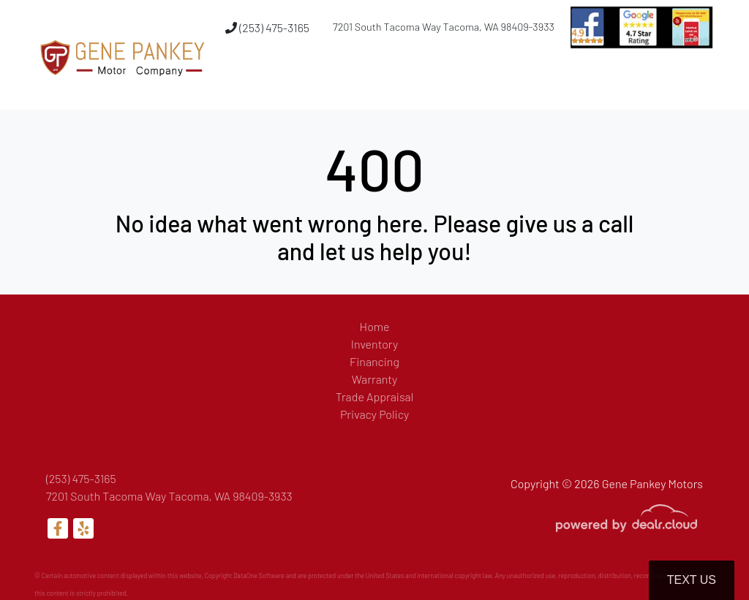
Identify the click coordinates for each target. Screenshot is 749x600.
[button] (480, 83)
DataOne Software (259, 575)
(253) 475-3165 (267, 27)
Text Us (691, 580)
